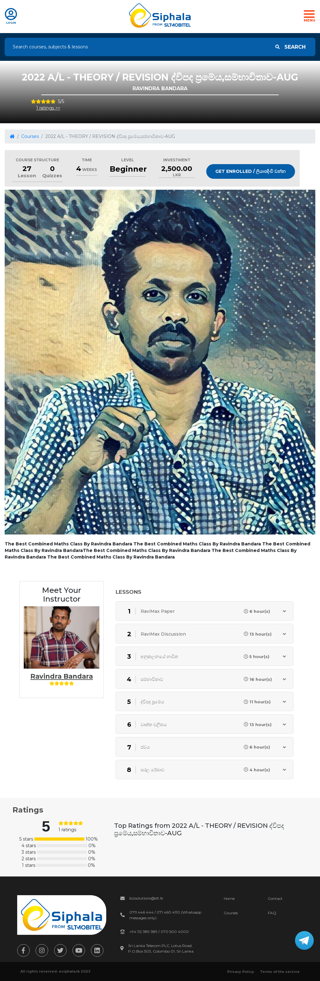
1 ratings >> (48, 108)
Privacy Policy (240, 971)
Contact (275, 898)
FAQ (272, 912)
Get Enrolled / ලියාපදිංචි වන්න (250, 171)
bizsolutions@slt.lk (146, 898)
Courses (30, 136)
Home (229, 898)
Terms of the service (280, 971)
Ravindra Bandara (61, 676)
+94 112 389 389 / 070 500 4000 (159, 931)
